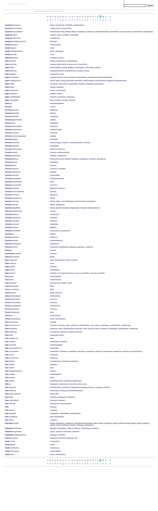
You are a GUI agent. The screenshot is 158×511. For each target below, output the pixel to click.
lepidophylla (16, 172)
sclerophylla (14, 100)
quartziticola (16, 218)
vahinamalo (59, 51)
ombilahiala (63, 342)
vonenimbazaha (55, 276)
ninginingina (83, 159)
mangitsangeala (88, 80)
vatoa (97, 325)
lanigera (12, 361)
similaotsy (63, 390)
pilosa (12, 87)
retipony (97, 67)
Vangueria (8, 35)
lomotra (61, 58)
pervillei (11, 377)
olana (52, 263)
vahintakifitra (54, 413)
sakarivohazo (99, 84)
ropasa (52, 431)
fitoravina (13, 71)
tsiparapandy (101, 159)
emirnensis (16, 38)
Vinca (7, 276)
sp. (11, 103)
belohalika (65, 387)
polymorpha (14, 90)
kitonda (74, 32)
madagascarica (15, 80)
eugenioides (17, 431)
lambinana (53, 328)
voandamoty (59, 25)
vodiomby (125, 351)
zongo (70, 283)
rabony (79, 384)
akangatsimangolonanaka (84, 423)
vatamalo (59, 431)
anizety (52, 80)
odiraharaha (54, 348)
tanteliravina (117, 351)
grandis (14, 162)
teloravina (12, 387)
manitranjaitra (79, 67)
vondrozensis (13, 400)
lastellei (11, 364)
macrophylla (14, 77)
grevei (14, 165)
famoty (52, 198)
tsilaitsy (59, 94)
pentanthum (15, 309)
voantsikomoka (115, 325)
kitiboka (68, 32)
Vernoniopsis (10, 253)
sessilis (15, 58)
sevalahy (71, 332)
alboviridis (15, 113)
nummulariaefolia (18, 191)
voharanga (61, 435)
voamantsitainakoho (102, 32)
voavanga (53, 41)
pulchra (11, 381)
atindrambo (54, 195)
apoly (52, 100)
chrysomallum (14, 348)
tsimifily (59, 129)
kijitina (58, 201)
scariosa (15, 227)
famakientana (59, 417)
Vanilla (7, 45)
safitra (52, 319)
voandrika (65, 35)
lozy (79, 273)
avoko (52, 260)
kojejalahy (74, 159)
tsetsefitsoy (66, 361)
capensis (13, 263)
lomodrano (53, 58)
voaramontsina (79, 25)
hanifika (64, 283)
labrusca (12, 410)
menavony (72, 384)
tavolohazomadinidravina (103, 77)
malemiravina (63, 384)
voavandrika (74, 35)
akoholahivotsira (55, 387)
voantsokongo (126, 325)
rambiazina (89, 247)
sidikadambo (60, 204)
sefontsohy (81, 351)
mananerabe (54, 390)
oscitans (12, 374)
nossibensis (15, 448)
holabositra (54, 438)
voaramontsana (125, 32)
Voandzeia (9, 428)
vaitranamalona (55, 45)
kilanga (52, 204)
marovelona (61, 97)
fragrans (13, 48)
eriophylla (15, 146)
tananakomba (55, 404)
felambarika (54, 384)
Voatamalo (9, 431)
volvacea (14, 438)
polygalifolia (16, 208)
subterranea (17, 428)
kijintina (52, 201)
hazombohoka (55, 32)
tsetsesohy (74, 361)
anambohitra (54, 214)
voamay (90, 328)
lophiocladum (15, 299)
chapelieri (15, 133)
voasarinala (70, 97)
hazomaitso (63, 84)
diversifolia (15, 142)
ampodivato (54, 84)
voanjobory (76, 428)
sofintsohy (98, 351)
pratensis (15, 214)
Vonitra (7, 441)
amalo (52, 51)
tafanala (53, 371)
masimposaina (55, 231)
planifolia (13, 54)
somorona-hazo (55, 315)
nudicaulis (15, 188)
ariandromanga (55, 142)
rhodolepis (15, 221)
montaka (72, 425)
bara (13, 123)
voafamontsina (55, 28)
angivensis (13, 260)
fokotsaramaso (60, 260)
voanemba (93, 273)
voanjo (69, 428)
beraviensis (13, 322)
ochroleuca (16, 195)
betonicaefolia (17, 126)
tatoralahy (84, 387)
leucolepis (15, 175)
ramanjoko (92, 159)
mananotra (54, 169)
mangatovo (65, 142)
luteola (12, 270)
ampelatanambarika (57, 71)
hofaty (52, 377)
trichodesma (16, 244)
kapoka (52, 425)
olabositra (70, 438)
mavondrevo (83, 64)
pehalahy (53, 156)
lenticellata (12, 413)
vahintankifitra (64, 413)
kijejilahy (67, 159)
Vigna (7, 260)
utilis (12, 454)
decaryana (14, 45)
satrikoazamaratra (76, 142)
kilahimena (54, 110)
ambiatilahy (54, 116)
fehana (52, 257)
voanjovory (95, 428)
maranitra (53, 152)
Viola (7, 283)
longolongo (81, 247)
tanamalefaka (54, 175)
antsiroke (53, 273)
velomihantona (55, 296)
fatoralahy (53, 397)
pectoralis (15, 198)
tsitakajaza (81, 32)
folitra (95, 423)
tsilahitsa (53, 94)
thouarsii (16, 423)
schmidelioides (15, 97)
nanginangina (74, 208)
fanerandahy (54, 159)
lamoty (52, 25)
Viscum (8, 286)
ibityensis (15, 169)
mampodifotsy (81, 77)
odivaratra (53, 364)
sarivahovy (74, 325)
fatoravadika (54, 394)
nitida (12, 84)
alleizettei (15, 116)
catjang (12, 266)
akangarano (70, 423)
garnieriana (16, 156)
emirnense (17, 25)
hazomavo (53, 185)
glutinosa (15, 159)
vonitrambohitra (55, 451)
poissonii (15, 204)
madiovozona (54, 448)
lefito (61, 381)
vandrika (53, 35)
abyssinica (12, 283)
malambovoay (72, 61)
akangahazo (60, 423)
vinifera (11, 420)
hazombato (54, 139)
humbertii (12, 358)
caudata (18, 253)
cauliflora (12, 338)
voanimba (53, 266)
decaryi (13, 293)
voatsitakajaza (148, 32)
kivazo (61, 335)
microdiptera (13, 417)
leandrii (11, 368)
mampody (90, 77)
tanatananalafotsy (56, 345)
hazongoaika (54, 146)
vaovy (92, 325)
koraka (58, 425)
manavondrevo (72, 64)
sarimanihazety (100, 80)
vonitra (52, 444)
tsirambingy (54, 224)
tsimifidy (53, 129)
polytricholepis (17, 211)
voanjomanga (85, 428)
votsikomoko (133, 328)
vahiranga (53, 435)
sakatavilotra (91, 201)
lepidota (13, 74)
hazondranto (54, 74)
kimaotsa (74, 260)
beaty (52, 182)
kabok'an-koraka (124, 423)
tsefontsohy (68, 381)
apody (64, 64)
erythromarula (17, 149)
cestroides (12, 345)
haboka (100, 423)
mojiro (67, 325)
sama (85, 384)
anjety (58, 80)
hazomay (61, 325)
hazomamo (54, 400)
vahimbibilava (55, 270)
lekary (52, 338)
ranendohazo (65, 231)
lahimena (61, 149)
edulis (15, 35)
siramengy (53, 133)
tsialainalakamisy (94, 208)
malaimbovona (61, 61)
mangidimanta (55, 38)
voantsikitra (69, 25)
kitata (63, 32)
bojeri (11, 335)
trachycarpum (15, 319)
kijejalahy (53, 172)
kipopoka (53, 428)
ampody (13, 61)
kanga (139, 423)
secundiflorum (18, 32)
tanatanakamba (65, 404)
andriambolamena (56, 240)
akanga (52, 423)
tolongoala (109, 80)
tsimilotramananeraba (75, 390)
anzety (63, 80)
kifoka (68, 260)
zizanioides (16, 257)
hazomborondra (55, 361)
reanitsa (65, 100)
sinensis (12, 273)
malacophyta (16, 178)
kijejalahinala (64, 247)
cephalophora (17, 129)
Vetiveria (8, 257)
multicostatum (16, 302)
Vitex (7, 322)
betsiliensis (13, 332)
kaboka (115, 423)
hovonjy (52, 211)
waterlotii (12, 404)
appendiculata (17, 120)
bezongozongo (55, 283)
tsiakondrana (76, 381)
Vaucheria (8, 58)
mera (52, 368)
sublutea (15, 240)
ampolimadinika (55, 67)
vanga (59, 35)
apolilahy (71, 67)
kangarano (145, 423)
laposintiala (70, 80)
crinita (13, 441)
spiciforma (15, 237)
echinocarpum (16, 296)
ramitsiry (53, 136)
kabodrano (108, 423)
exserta (14, 152)
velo (76, 438)
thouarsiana (15, 451)
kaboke (133, 423)
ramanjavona (61, 156)
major (12, 276)
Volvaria (8, 438)
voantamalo (67, 431)
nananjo (53, 107)
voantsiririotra (114, 32)
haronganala (54, 332)
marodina (81, 84)
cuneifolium (15, 289)
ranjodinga (89, 84)
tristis (11, 397)
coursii (11, 355)
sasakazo (53, 253)
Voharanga (9, 435)
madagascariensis (19, 41)
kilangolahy (54, 123)
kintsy (62, 74)
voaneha (53, 322)
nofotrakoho (63, 351)
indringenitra (62, 397)
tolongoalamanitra (120, 80)
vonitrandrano (55, 441)
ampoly (58, 64)
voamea (97, 328)
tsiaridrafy (85, 273)
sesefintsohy (90, 351)
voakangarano (89, 425)
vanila (52, 48)
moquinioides (16, 185)
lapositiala (78, 80)
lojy (76, 273)
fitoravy (86, 71)
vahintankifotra (75, 413)
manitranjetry (89, 67)
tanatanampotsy (68, 328)
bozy (59, 273)
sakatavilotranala (63, 152)
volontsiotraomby (136, 351)
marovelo (53, 97)
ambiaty (53, 120)
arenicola (13, 64)
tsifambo (53, 113)
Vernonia (8, 107)
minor (12, 280)
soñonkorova (107, 351)
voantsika (106, 387)
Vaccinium (9, 25)
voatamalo (75, 431)
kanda (62, 159)
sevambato (78, 332)
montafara (65, 425)
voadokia (99, 387)
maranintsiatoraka (67, 201)
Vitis (6, 410)
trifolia (11, 390)
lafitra (52, 286)
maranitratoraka (80, 201)
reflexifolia (13, 94)
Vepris (7, 61)
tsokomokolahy (84, 325)
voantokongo (104, 325)
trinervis (15, 247)
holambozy (62, 438)
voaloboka (53, 410)
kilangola (65, 208)
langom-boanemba (67, 273)
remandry (71, 100)
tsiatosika (87, 142)
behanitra (57, 100)
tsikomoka (78, 328)
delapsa (15, 139)
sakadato (62, 400)
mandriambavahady (57, 178)
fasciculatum (17, 28)
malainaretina (75, 387)
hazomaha (53, 325)
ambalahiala (54, 335)
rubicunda (15, 224)
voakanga (79, 425)
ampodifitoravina (70, 71)
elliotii (12, 67)
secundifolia (16, 231)
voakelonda (90, 32)
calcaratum (15, 286)
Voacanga (8, 423)
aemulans (15, 110)
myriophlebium (16, 306)
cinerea (14, 136)
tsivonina (53, 165)
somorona (58, 293)
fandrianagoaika (55, 374)
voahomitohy (61, 428)
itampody (72, 77)
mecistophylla (17, 182)
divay (52, 417)
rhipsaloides (15, 312)
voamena (104, 328)
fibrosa (13, 444)
